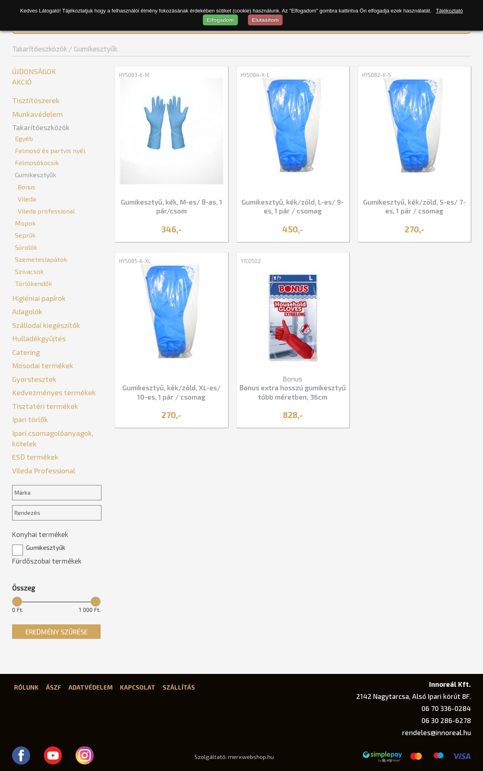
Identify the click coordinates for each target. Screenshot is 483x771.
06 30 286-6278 (446, 720)
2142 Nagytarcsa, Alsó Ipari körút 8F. (413, 696)
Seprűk (25, 235)
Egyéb (24, 138)
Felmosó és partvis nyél (50, 150)
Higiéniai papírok (39, 298)
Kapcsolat (137, 687)
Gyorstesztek (34, 379)
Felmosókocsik (37, 162)
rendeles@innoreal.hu (436, 732)
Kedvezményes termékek (54, 392)
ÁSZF (53, 687)
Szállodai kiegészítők (46, 325)
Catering (26, 352)
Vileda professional (46, 211)
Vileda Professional (43, 470)
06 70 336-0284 (446, 708)
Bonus (26, 187)
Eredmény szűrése (56, 632)
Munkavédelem (37, 114)
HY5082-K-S (376, 75)
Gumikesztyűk (35, 174)
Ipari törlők (30, 419)
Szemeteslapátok (41, 259)
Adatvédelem (90, 687)
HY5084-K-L (255, 75)
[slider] (17, 601)
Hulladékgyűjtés (39, 338)
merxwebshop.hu (251, 756)
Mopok (25, 223)
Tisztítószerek (36, 100)
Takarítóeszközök (39, 49)
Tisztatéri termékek (45, 406)
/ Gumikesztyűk (92, 49)
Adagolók (27, 311)
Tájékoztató (449, 11)
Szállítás (179, 687)
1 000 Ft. (90, 610)
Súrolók (26, 247)
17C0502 (251, 261)
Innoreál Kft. (450, 684)
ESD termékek (35, 456)
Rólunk (26, 687)
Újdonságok (34, 71)
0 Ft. (17, 610)
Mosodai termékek (42, 365)
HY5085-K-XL (135, 261)
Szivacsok (29, 271)
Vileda (27, 199)
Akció (22, 81)
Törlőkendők (33, 283)
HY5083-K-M (134, 75)
